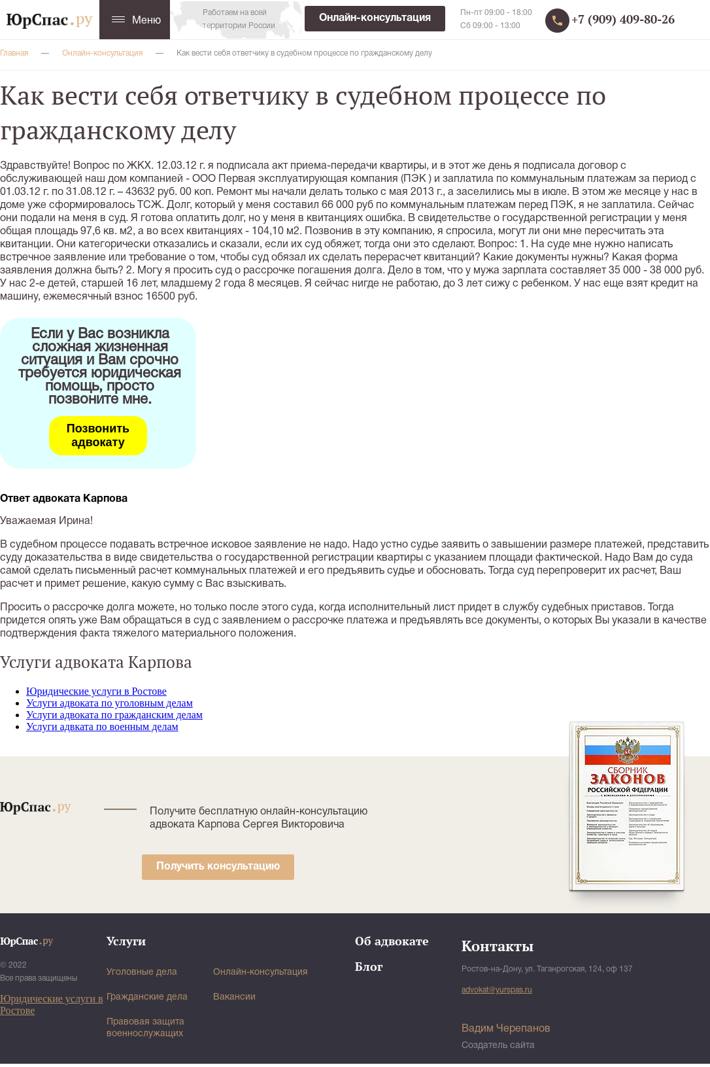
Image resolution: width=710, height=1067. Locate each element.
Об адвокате (392, 941)
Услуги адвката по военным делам (102, 726)
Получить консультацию (218, 866)
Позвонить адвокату (98, 435)
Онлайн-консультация (375, 18)
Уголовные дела (142, 972)
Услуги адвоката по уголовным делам (109, 702)
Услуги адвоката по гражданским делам (114, 714)
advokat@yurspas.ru (497, 990)
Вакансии (234, 997)
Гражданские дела (147, 997)
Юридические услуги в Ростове (96, 691)
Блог (368, 966)
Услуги (126, 941)
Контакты (497, 945)
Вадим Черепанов (506, 1029)
